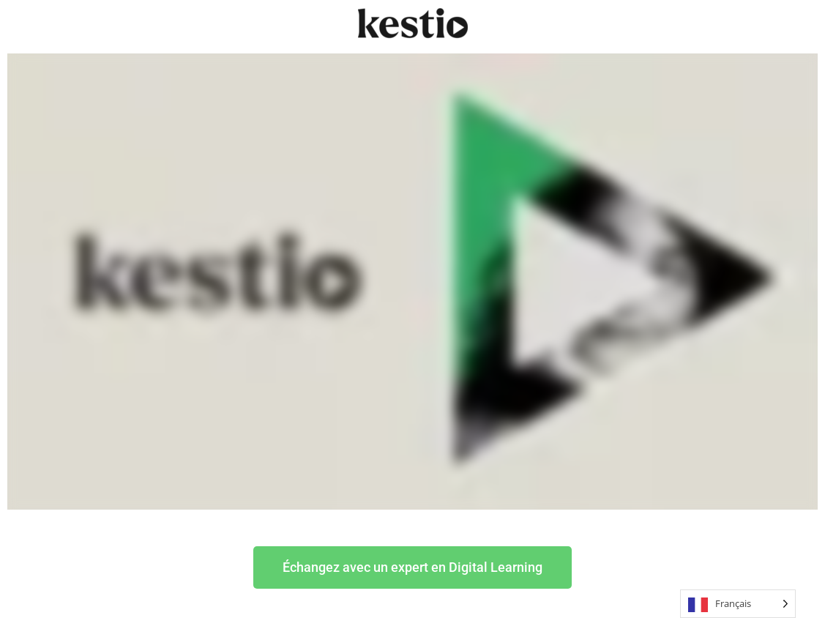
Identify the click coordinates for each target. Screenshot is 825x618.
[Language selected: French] (738, 603)
